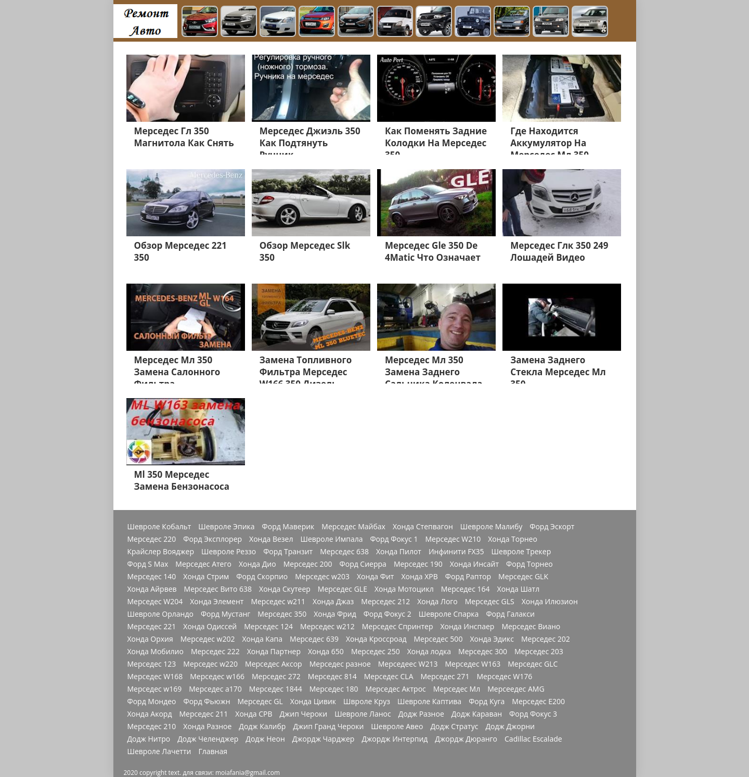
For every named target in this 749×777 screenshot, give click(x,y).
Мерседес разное (340, 664)
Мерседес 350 (281, 614)
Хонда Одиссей (210, 626)
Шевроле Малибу (491, 526)
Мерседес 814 (332, 676)
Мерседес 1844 (275, 689)
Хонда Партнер (274, 651)
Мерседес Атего (203, 564)
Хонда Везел (271, 539)
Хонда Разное (207, 726)
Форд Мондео (151, 701)
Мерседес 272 (276, 676)
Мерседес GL (260, 701)
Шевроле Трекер (521, 551)
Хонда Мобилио (155, 651)
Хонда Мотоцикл (404, 589)
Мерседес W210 (453, 539)
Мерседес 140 (151, 576)
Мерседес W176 (504, 676)
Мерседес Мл (456, 689)
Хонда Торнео (512, 539)
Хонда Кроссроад (376, 639)
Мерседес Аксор (273, 664)
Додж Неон (265, 739)
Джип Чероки (303, 714)
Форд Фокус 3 (533, 714)
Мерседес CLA (389, 676)
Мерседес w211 (278, 601)
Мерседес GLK (523, 576)
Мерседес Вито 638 (218, 589)
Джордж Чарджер (323, 739)
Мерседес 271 (445, 676)
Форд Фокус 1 (394, 539)
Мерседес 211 (203, 714)
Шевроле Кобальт (159, 526)
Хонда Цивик (313, 701)
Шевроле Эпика (226, 526)
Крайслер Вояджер (161, 551)
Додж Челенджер (207, 739)
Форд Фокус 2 (387, 614)
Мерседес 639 (314, 639)
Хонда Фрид (335, 614)
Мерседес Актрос (396, 689)
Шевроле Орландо (160, 614)
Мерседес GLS (489, 601)
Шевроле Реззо (228, 551)
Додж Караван (476, 714)
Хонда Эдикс (492, 639)
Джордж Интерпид (394, 739)
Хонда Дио (257, 564)
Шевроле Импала (331, 539)
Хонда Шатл (518, 589)
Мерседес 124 (268, 626)
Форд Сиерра (363, 564)
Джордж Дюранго (466, 739)
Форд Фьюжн (207, 701)
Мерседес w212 (327, 626)
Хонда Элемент (216, 601)
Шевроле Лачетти (159, 751)
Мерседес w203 (322, 576)
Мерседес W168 (155, 676)
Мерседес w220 (210, 664)
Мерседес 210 (151, 726)
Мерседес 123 (151, 664)
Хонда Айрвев (152, 589)
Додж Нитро (149, 739)
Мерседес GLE (342, 589)
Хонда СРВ (253, 714)
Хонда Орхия (150, 639)
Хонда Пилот (398, 551)
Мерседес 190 (418, 564)
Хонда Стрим (206, 576)
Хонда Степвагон (423, 526)
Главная (212, 751)
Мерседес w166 (217, 676)
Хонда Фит (375, 576)
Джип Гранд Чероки (328, 726)
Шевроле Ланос (362, 714)
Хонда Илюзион (550, 601)
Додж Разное (421, 714)
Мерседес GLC (533, 664)
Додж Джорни (510, 726)
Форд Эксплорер (212, 539)
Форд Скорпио (262, 576)
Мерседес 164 (465, 589)
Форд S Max (148, 564)
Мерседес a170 (215, 689)
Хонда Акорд (149, 714)
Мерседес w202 (207, 639)
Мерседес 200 (307, 564)
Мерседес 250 (375, 651)
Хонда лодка (429, 651)
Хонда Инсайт (474, 564)
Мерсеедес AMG (515, 689)
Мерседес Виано (530, 626)
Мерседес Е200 (538, 701)
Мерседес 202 (545, 639)
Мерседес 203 (538, 651)
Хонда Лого (437, 601)
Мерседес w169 (154, 689)
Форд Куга (487, 701)
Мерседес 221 (151, 626)
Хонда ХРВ (419, 576)
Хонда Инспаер (467, 626)
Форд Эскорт (552, 526)
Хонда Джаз (333, 601)
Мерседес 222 (215, 651)
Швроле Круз (366, 701)
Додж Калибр (262, 726)
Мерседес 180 (333, 689)
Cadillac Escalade (533, 739)
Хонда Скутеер (285, 589)
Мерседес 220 (151, 539)
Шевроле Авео (397, 726)
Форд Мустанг (225, 614)
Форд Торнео (529, 564)
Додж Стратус (454, 726)
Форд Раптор (468, 576)
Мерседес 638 (344, 551)
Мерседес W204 (155, 601)
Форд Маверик (288, 526)
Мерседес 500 (438, 639)
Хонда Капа (262, 639)
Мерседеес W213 (408, 664)
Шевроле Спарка (449, 614)
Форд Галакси (510, 614)
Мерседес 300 (482, 651)
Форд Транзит (288, 551)
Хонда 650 (326, 651)
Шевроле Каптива (429, 701)
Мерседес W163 (472, 664)
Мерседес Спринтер (397, 626)
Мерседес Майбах (353, 526)
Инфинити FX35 (456, 551)
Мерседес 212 (385, 601)
